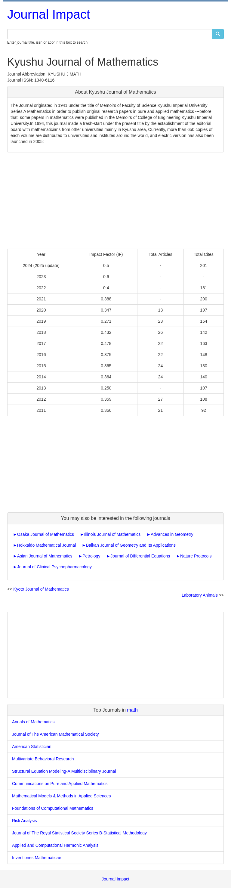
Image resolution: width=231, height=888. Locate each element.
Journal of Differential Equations (140, 556)
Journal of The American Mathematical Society (55, 734)
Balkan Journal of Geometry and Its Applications (131, 545)
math (132, 710)
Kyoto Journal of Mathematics (41, 589)
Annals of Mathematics (33, 721)
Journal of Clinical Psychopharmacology (54, 566)
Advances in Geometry (172, 534)
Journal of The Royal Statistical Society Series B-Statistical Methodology (79, 833)
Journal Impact (48, 14)
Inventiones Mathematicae (36, 857)
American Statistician (31, 746)
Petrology (91, 556)
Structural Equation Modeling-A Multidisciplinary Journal (64, 771)
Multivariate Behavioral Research (43, 758)
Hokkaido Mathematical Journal (46, 545)
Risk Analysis (24, 820)
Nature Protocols (195, 556)
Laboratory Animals (200, 595)
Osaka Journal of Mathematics (45, 534)
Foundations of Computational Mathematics (52, 808)
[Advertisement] (115, 200)
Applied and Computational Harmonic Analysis (55, 845)
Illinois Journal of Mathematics (112, 534)
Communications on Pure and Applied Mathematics (60, 783)
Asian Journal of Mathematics (44, 556)
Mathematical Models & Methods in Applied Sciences (61, 795)
